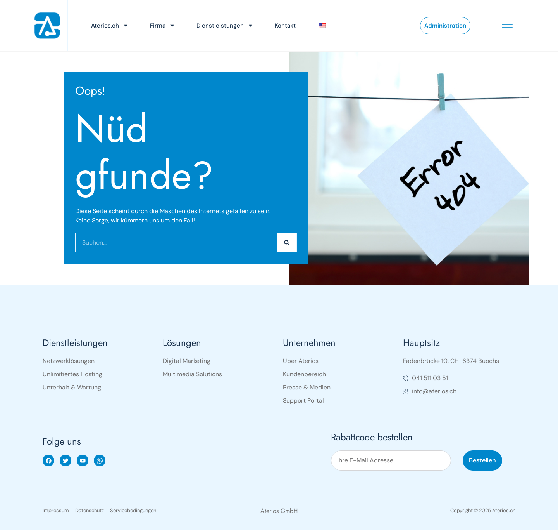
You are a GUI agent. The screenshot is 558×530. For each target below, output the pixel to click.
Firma (162, 25)
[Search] (286, 242)
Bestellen (482, 460)
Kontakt (285, 26)
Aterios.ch (110, 25)
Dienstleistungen (224, 25)
